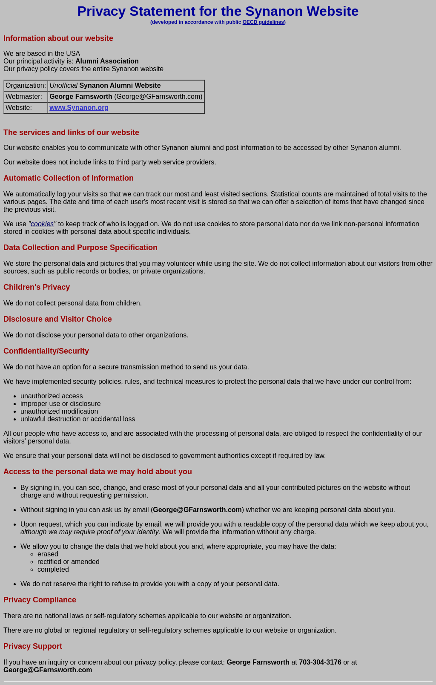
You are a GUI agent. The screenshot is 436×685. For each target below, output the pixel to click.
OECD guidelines (263, 22)
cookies (42, 223)
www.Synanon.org (79, 107)
